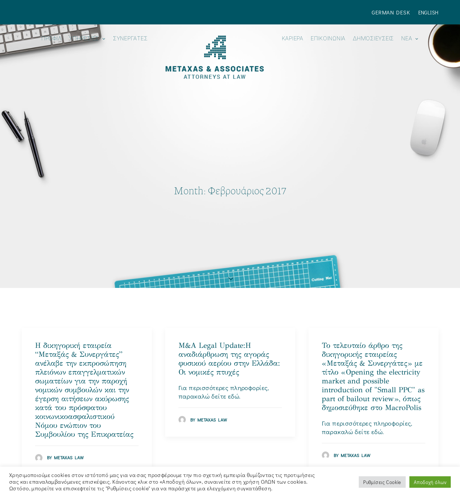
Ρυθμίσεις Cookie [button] (382, 482)
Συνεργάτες (130, 38)
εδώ (233, 377)
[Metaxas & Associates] (214, 57)
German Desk (391, 12)
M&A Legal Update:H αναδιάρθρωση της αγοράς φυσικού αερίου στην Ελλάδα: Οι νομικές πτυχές (229, 339)
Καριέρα (292, 38)
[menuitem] (392, 12)
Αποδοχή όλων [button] (430, 482)
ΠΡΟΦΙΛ (51, 38)
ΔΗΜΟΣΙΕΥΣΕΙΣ (373, 38)
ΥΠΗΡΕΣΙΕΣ (87, 38)
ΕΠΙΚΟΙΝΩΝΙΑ (328, 38)
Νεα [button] (410, 38)
